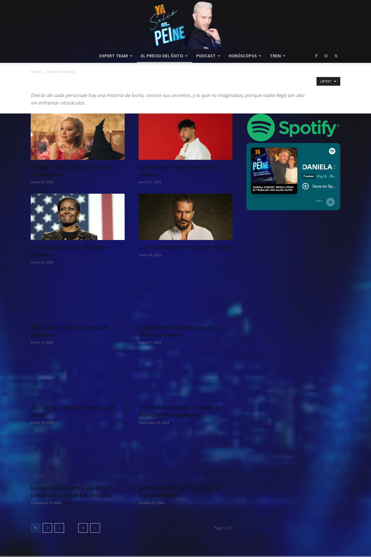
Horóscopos (245, 55)
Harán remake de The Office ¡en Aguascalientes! (180, 491)
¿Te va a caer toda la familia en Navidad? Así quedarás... (180, 411)
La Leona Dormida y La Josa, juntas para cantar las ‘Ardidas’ (71, 491)
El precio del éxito (164, 55)
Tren (277, 55)
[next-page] (95, 528)
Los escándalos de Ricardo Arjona (184, 247)
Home (36, 71)
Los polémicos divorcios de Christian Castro (176, 331)
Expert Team (115, 55)
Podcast (208, 55)
